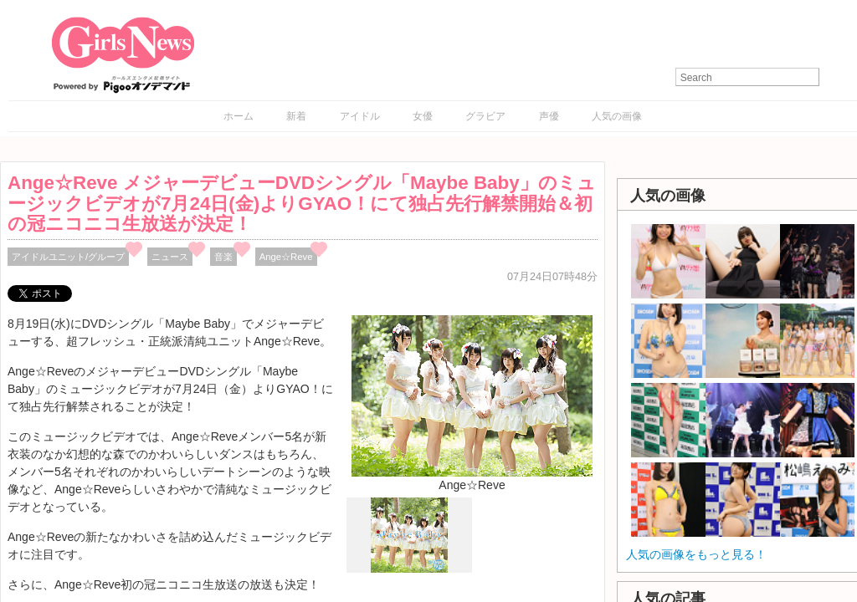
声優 (549, 116)
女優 (423, 116)
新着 (296, 116)
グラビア (485, 116)
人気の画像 (617, 116)
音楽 (223, 257)
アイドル (360, 116)
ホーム (238, 116)
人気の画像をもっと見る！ (696, 554)
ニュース (169, 257)
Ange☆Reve (286, 257)
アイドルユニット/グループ (68, 257)
